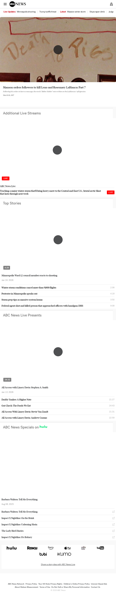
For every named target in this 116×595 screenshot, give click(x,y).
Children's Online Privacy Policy (77, 584)
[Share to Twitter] (12, 98)
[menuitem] (26, 12)
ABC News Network (16, 584)
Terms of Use (45, 587)
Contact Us (95, 587)
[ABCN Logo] (17, 4)
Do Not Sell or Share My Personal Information (70, 587)
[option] (21, 12)
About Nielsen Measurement (26, 587)
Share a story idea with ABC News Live (58, 564)
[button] (5, 4)
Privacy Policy (31, 584)
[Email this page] (20, 98)
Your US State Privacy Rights (50, 584)
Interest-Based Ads (99, 584)
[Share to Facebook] (4, 98)
